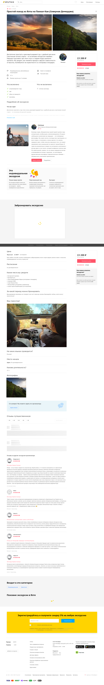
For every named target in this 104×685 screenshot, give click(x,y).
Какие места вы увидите (61, 245)
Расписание (49, 245)
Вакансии (62, 675)
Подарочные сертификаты (36, 647)
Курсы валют (33, 667)
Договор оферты (34, 655)
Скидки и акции (34, 649)
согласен (35, 625)
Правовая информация (52, 675)
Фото (71, 245)
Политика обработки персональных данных (39, 661)
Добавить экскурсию (12, 651)
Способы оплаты (34, 664)
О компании (28, 675)
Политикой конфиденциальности (61, 630)
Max (60, 653)
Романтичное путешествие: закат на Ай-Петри (20, 519)
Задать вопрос (37, 160)
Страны (11, 645)
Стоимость (30, 245)
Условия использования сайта (37, 657)
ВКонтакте (55, 653)
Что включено (39, 245)
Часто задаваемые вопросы (37, 644)
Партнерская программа (39, 675)
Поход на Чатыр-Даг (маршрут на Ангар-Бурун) (20, 540)
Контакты (75, 675)
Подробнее (47, 160)
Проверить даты (86, 64)
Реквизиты (69, 675)
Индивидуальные (13, 587)
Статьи (31, 641)
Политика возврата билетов (37, 652)
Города (11, 642)
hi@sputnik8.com (57, 654)
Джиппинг (24, 587)
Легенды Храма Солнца (13, 465)
